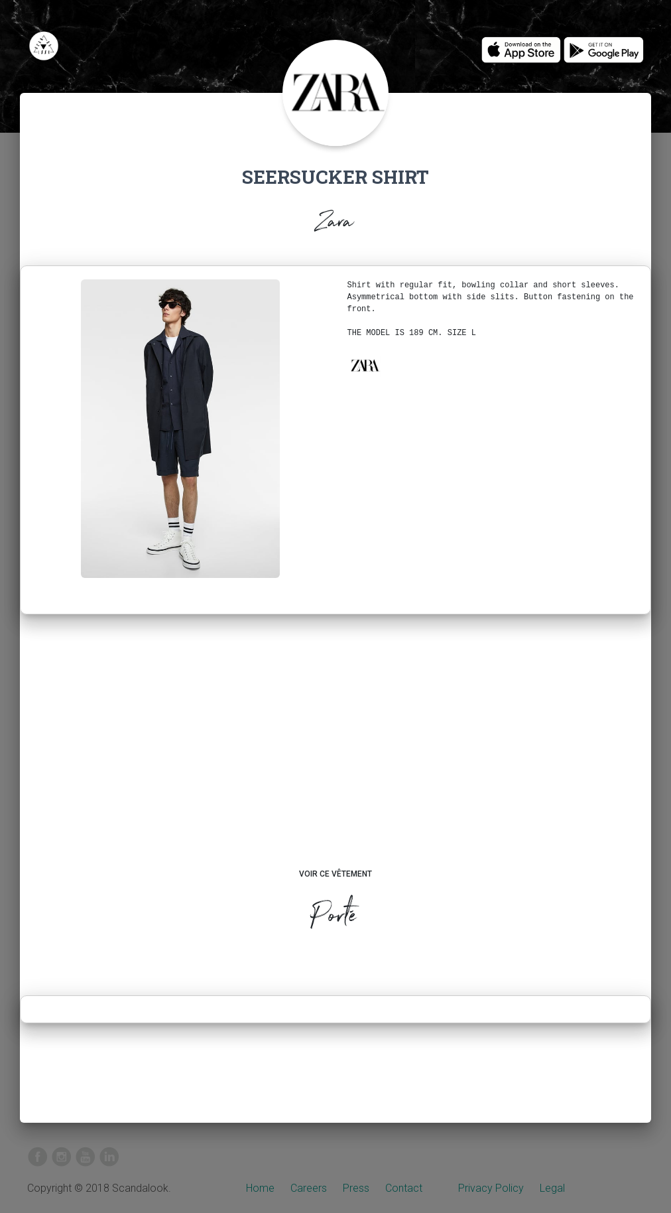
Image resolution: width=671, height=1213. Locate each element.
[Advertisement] (336, 754)
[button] (364, 365)
